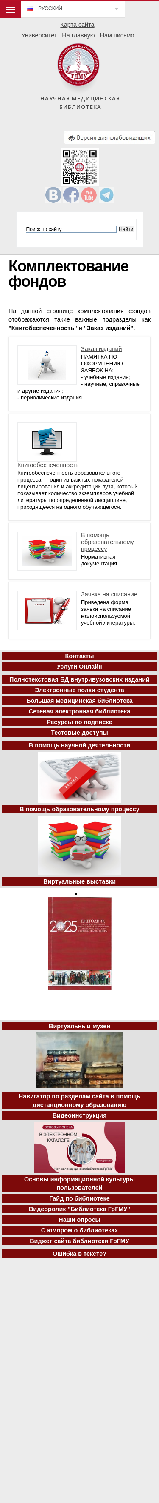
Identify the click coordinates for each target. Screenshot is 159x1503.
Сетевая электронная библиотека (79, 711)
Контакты (79, 656)
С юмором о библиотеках (79, 1230)
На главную (78, 35)
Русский (50, 8)
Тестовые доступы (79, 732)
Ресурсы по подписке (79, 722)
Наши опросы (79, 1219)
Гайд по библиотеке (79, 1198)
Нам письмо (117, 35)
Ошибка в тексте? (79, 1253)
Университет (39, 35)
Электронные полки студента (79, 690)
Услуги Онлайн (79, 666)
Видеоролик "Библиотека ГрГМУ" (79, 1209)
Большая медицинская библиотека (79, 700)
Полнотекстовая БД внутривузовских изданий (79, 679)
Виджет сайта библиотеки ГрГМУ (79, 1241)
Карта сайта (77, 24)
